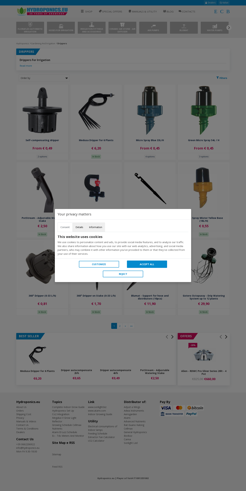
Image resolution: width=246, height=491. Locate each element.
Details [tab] (79, 227)
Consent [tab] (65, 227)
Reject (123, 274)
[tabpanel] (123, 245)
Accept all (147, 264)
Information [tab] (95, 227)
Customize (99, 264)
